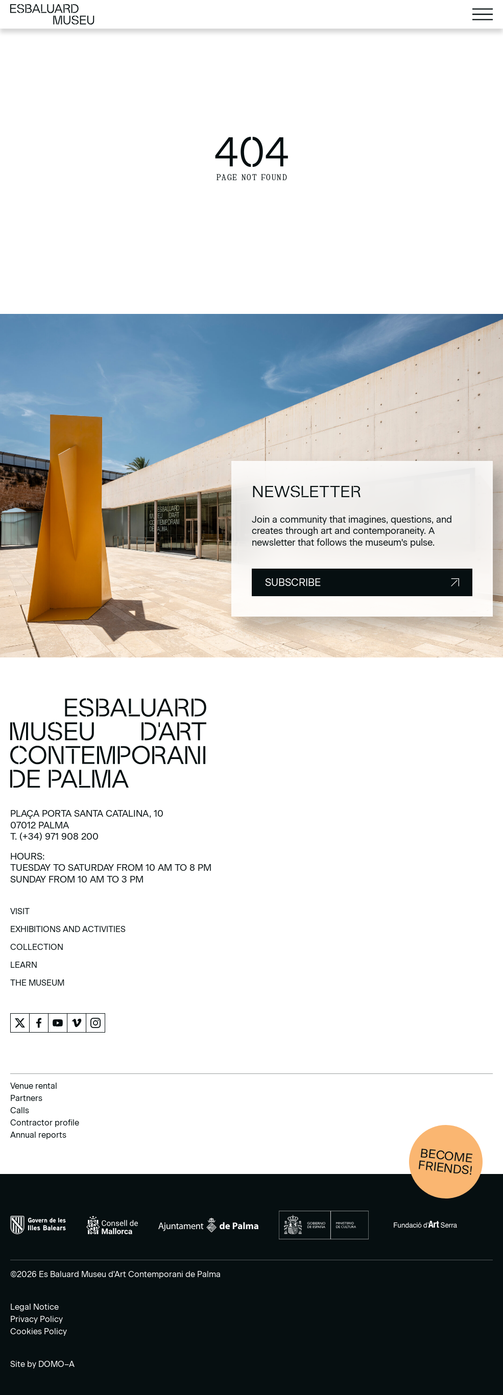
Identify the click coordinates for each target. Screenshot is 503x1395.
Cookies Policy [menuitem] (38, 1331)
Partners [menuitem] (26, 1098)
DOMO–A (56, 1364)
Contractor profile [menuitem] (44, 1123)
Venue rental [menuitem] (33, 1086)
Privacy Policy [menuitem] (36, 1319)
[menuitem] (20, 915)
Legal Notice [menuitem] (34, 1307)
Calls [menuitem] (19, 1110)
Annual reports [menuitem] (38, 1135)
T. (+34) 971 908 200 (54, 836)
